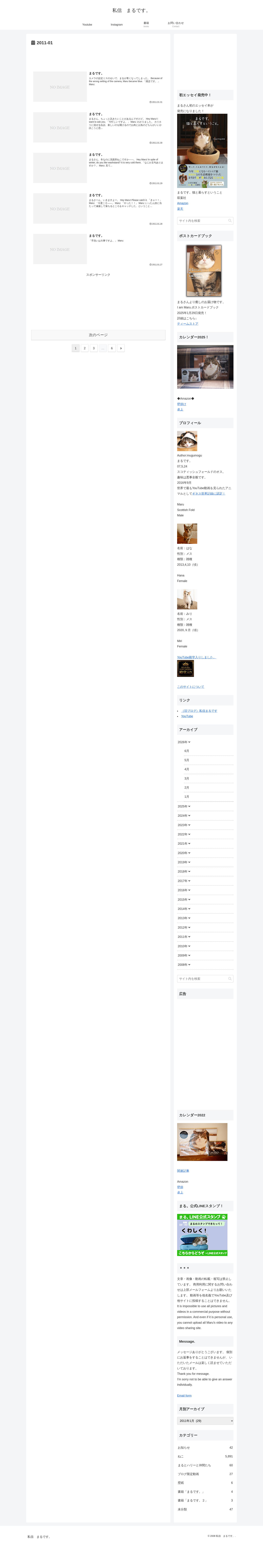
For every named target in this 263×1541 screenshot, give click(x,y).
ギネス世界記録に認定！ (208, 493)
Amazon (182, 203)
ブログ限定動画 (205, 1474)
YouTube (187, 716)
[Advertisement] (98, 56)
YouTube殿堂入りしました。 (196, 657)
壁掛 (180, 1187)
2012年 (183, 927)
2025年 (183, 806)
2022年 (183, 834)
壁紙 (205, 1482)
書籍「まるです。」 (205, 1491)
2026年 (183, 742)
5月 (187, 760)
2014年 (183, 909)
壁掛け (181, 404)
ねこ (205, 1456)
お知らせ (205, 1447)
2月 (187, 787)
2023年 (183, 825)
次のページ (98, 335)
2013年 (183, 918)
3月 (187, 778)
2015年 (183, 899)
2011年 (183, 936)
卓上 (180, 409)
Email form (184, 1395)
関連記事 (183, 1171)
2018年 (183, 871)
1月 (187, 796)
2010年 (183, 946)
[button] (230, 221)
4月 (187, 769)
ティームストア (187, 323)
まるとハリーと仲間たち (205, 1465)
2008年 (183, 964)
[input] (205, 221)
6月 (187, 751)
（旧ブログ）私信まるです (199, 711)
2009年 (183, 955)
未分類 (205, 1509)
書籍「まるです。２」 (205, 1500)
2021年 (183, 843)
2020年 (183, 853)
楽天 (180, 208)
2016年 (183, 890)
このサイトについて (190, 686)
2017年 (183, 881)
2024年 (183, 815)
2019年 (183, 862)
